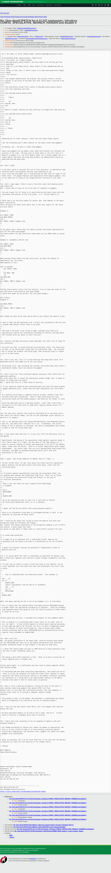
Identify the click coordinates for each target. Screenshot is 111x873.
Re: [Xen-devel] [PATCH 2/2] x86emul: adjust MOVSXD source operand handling (39, 827)
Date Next (10, 17)
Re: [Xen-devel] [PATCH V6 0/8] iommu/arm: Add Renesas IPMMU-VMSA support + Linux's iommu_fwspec (49, 831)
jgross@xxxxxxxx (22, 36)
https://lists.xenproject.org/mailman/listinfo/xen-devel (23, 791)
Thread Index (42, 17)
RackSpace (32, 858)
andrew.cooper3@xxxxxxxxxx (27, 28)
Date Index (34, 17)
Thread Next (26, 17)
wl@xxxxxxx (39, 36)
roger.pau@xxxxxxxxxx (68, 38)
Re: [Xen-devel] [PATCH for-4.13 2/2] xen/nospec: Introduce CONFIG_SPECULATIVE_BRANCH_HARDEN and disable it (47, 799)
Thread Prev (18, 17)
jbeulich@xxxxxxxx (11, 38)
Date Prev (4, 17)
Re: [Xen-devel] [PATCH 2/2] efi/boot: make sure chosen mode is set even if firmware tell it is (44, 825)
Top (2, 13)
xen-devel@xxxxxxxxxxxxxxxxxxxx (36, 38)
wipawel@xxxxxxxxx (31, 30)
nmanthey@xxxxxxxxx (94, 36)
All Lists (6, 13)
